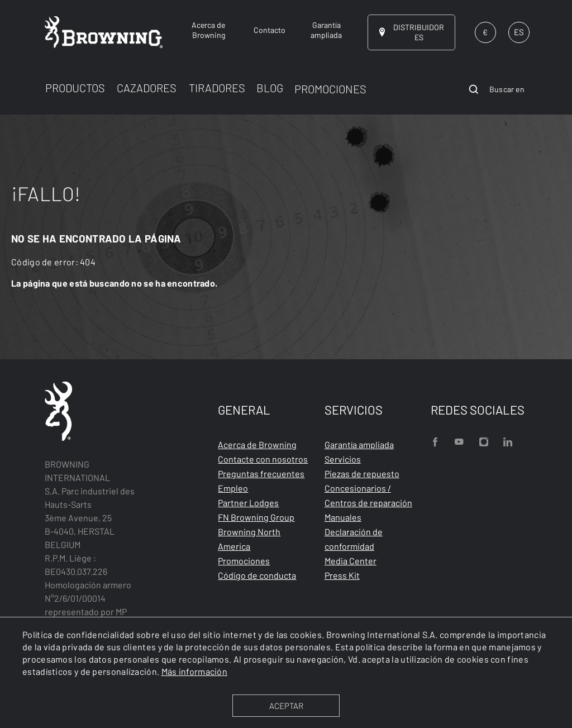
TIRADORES (217, 87)
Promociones (244, 560)
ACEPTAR (286, 706)
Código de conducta (257, 575)
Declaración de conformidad (354, 538)
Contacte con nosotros (263, 459)
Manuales (343, 517)
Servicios (343, 459)
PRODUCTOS (75, 87)
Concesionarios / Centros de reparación (368, 495)
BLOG (269, 87)
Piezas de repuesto (362, 473)
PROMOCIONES (330, 89)
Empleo (233, 488)
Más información (194, 671)
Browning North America (249, 538)
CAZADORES (147, 87)
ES (519, 32)
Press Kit (342, 575)
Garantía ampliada (359, 444)
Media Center (350, 560)
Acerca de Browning (257, 444)
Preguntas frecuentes (261, 473)
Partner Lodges (248, 502)
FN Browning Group (256, 517)
